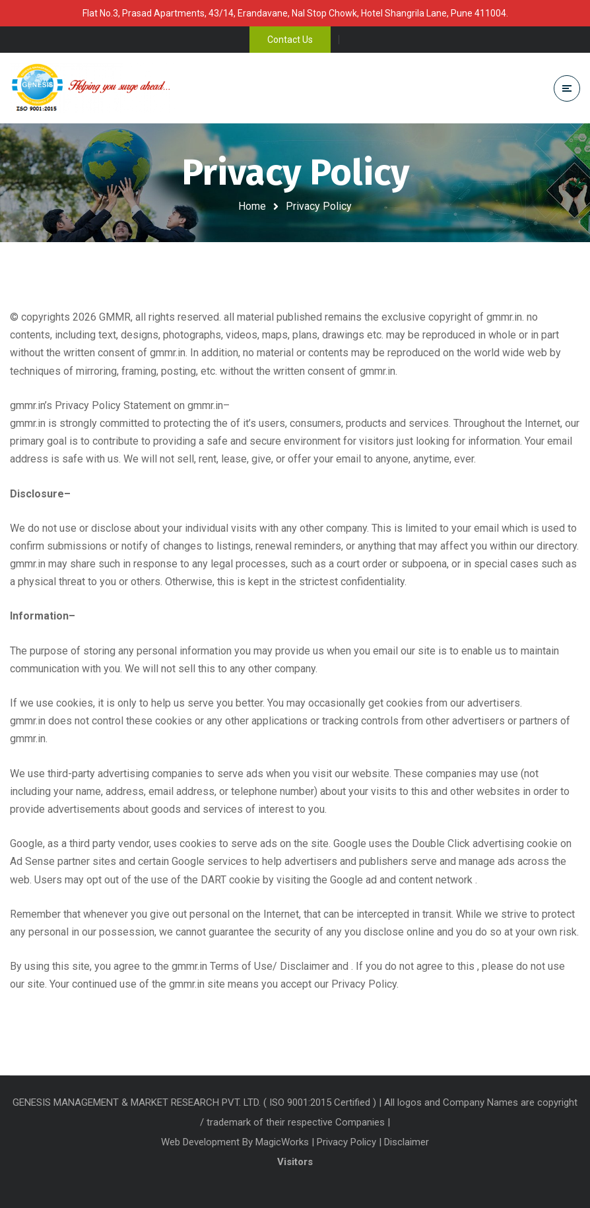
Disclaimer (406, 1142)
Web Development (201, 1142)
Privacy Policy (346, 1142)
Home (252, 206)
